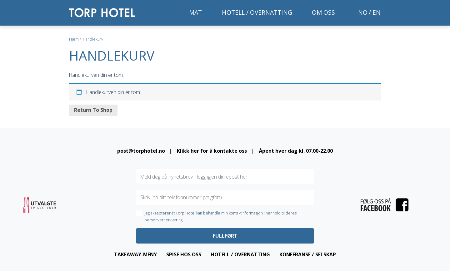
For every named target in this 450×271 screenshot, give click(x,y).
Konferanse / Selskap (307, 254)
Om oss (323, 12)
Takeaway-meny (135, 254)
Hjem (74, 39)
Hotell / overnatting (257, 12)
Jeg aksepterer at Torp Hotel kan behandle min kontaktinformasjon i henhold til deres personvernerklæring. (220, 216)
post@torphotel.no (141, 150)
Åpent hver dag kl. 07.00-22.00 (296, 150)
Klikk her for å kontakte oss (212, 150)
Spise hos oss (183, 254)
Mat (195, 12)
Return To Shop (93, 109)
